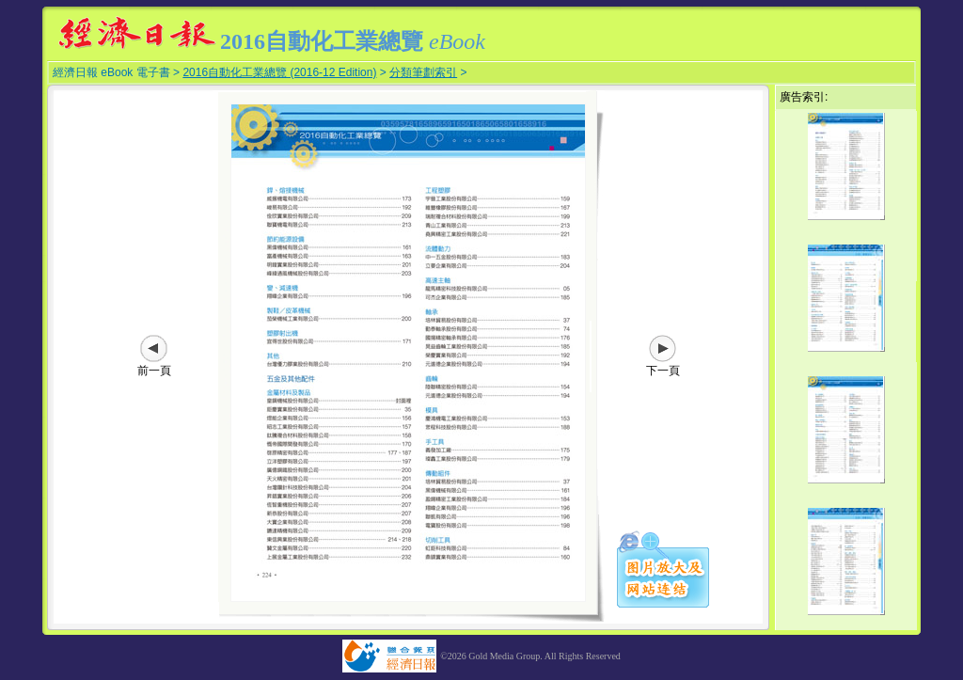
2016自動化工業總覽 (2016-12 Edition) (279, 72)
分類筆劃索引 (423, 72)
